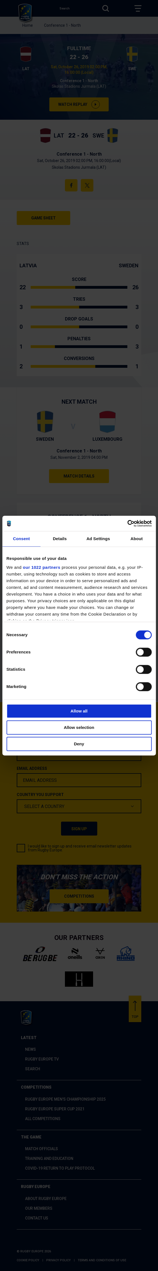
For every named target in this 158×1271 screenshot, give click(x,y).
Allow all (79, 711)
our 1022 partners (41, 567)
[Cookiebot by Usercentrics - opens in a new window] (127, 523)
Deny (79, 743)
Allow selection (79, 727)
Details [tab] (60, 538)
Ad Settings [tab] (98, 538)
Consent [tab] (21, 538)
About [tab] (136, 538)
